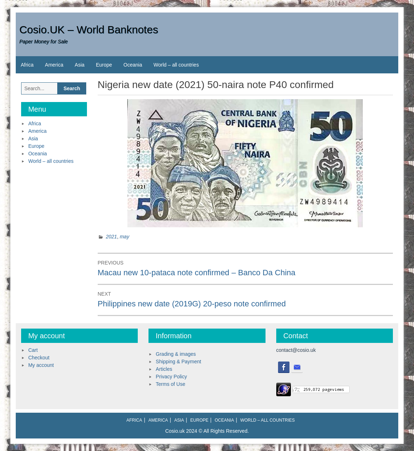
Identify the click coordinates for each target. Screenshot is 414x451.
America (54, 65)
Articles (164, 369)
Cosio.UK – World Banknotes (88, 29)
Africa (27, 65)
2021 (111, 236)
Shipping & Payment (178, 361)
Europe (104, 65)
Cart (33, 350)
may (124, 236)
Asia (79, 65)
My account (41, 365)
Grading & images (176, 354)
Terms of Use (170, 384)
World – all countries (176, 65)
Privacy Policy (171, 376)
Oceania (132, 65)
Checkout (38, 357)
